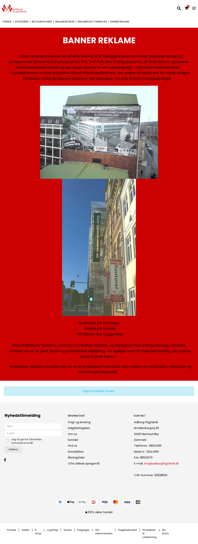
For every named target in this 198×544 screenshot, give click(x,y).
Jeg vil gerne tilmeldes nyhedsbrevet (31, 441)
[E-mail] (33, 433)
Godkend (13, 449)
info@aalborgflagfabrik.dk (161, 463)
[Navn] (33, 426)
